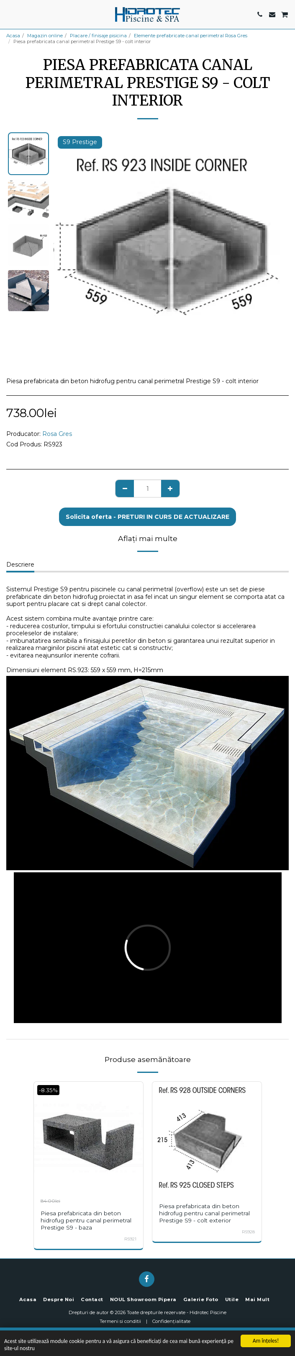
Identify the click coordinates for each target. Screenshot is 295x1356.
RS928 (248, 1232)
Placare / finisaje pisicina (98, 36)
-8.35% (48, 1090)
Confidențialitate (171, 1321)
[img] (88, 1136)
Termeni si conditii (120, 1321)
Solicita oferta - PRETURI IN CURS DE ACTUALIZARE (147, 517)
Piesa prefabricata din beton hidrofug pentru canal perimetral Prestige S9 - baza (86, 1220)
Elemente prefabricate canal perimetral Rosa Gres (190, 36)
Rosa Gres (57, 434)
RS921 (130, 1239)
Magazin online (45, 36)
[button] (9, 14)
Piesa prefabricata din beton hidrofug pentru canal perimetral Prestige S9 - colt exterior (204, 1213)
